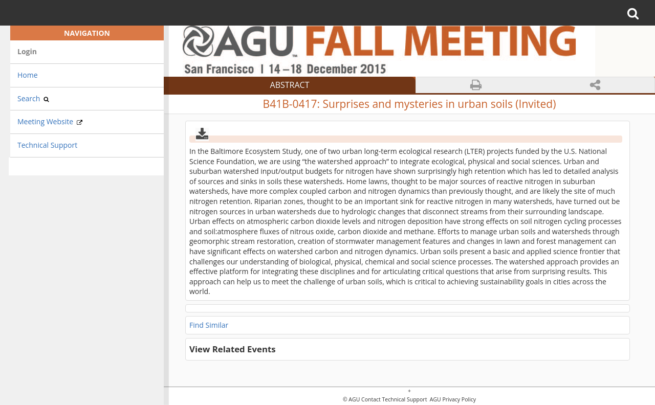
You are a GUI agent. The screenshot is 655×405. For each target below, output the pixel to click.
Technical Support (47, 145)
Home (27, 75)
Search (33, 98)
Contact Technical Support (394, 399)
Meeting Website (49, 121)
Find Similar (208, 325)
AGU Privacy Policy (452, 399)
